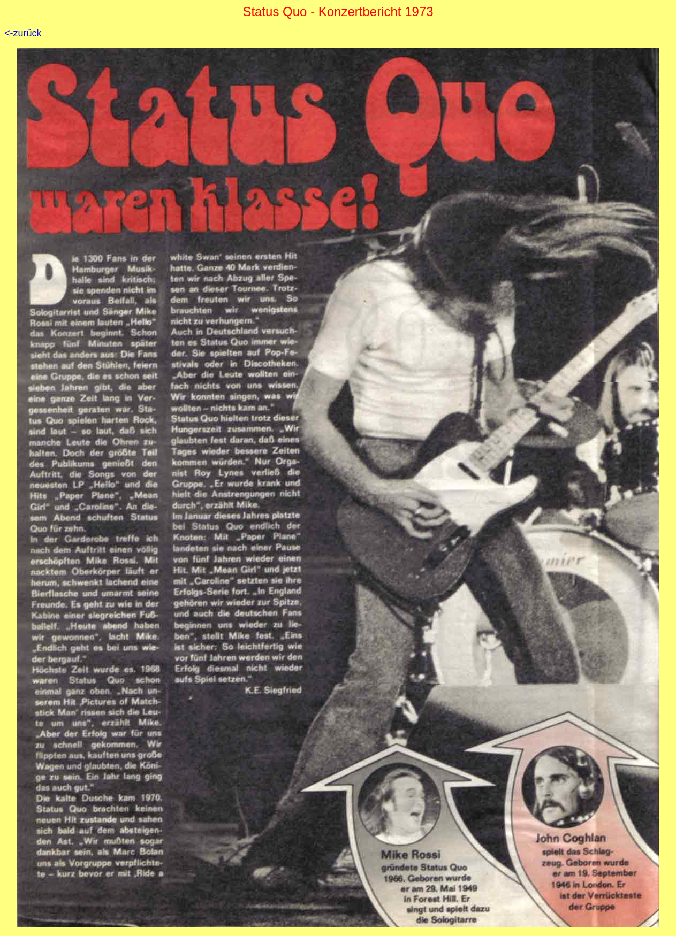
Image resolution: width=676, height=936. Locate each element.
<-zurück (23, 33)
